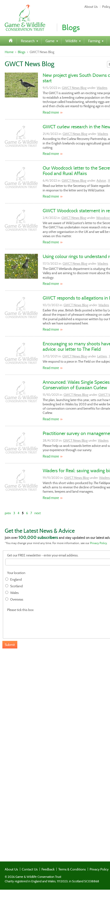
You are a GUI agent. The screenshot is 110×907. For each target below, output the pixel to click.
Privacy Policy (98, 543)
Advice (101, 180)
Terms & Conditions (72, 869)
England (16, 580)
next (37, 513)
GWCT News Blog (74, 88)
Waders (102, 88)
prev (8, 513)
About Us (91, 7)
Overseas (16, 599)
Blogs (21, 52)
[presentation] (41, 622)
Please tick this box (20, 610)
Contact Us (30, 869)
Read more (51, 112)
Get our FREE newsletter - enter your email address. (42, 555)
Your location (16, 573)
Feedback (48, 869)
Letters (102, 356)
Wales (14, 593)
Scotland (16, 586)
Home (9, 52)
